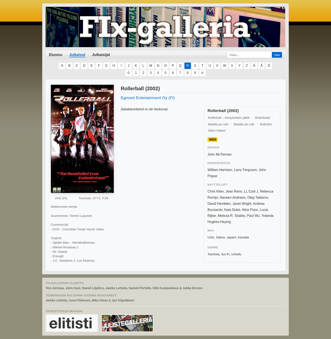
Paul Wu (253, 215)
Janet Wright (241, 203)
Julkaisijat (101, 55)
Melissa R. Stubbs (231, 215)
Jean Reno (234, 191)
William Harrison (220, 170)
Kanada (243, 237)
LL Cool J (251, 191)
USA (211, 237)
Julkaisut (77, 55)
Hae (277, 55)
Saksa (220, 237)
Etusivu (55, 55)
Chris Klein (216, 191)
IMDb (212, 139)
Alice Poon (250, 210)
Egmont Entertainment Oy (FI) (148, 98)
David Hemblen (219, 203)
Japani (231, 237)
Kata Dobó (232, 210)
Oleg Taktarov (257, 197)
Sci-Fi (225, 254)
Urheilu (236, 254)
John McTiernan (220, 154)
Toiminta (214, 254)
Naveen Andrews (233, 197)
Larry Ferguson (245, 170)
